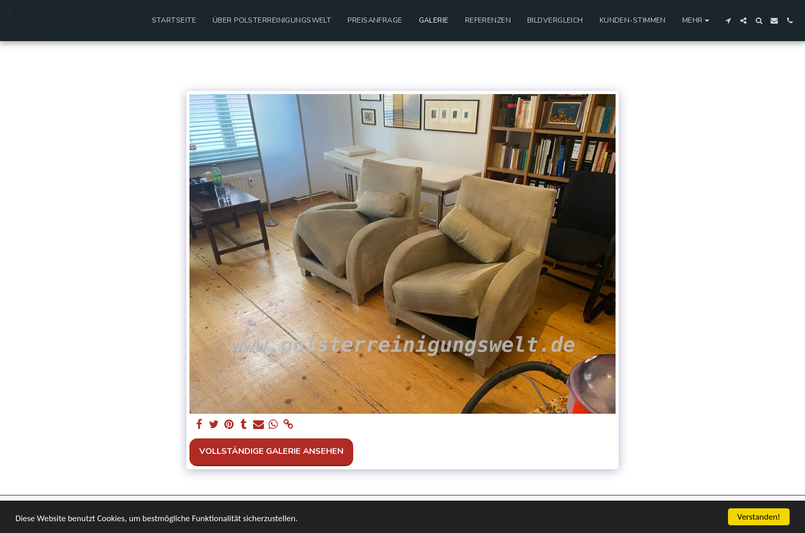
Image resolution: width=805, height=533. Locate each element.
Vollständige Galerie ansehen (271, 451)
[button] (728, 20)
